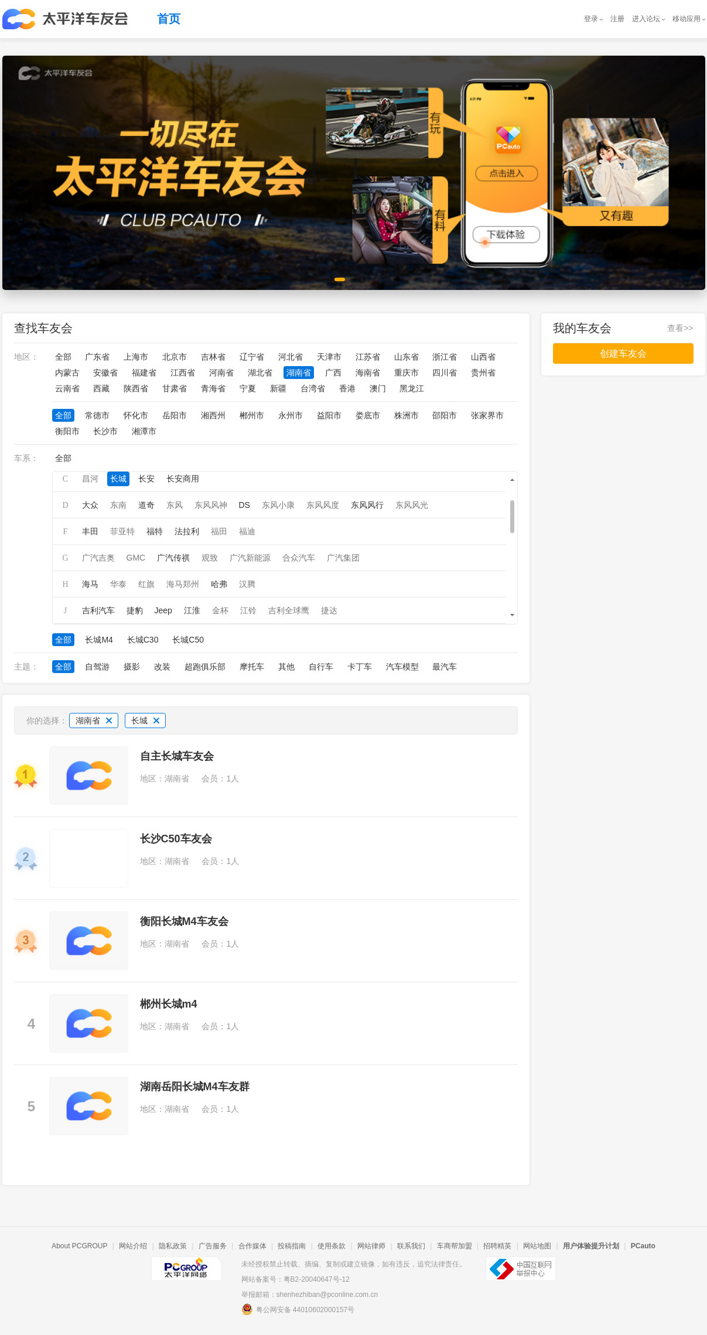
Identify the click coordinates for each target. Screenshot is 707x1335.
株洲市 (406, 415)
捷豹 (135, 610)
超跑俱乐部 (205, 666)
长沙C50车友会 (176, 839)
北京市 (174, 356)
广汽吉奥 (98, 557)
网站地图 (537, 1246)
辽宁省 (252, 356)
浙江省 (444, 356)
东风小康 (278, 505)
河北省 (290, 356)
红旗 (146, 584)
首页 (168, 18)
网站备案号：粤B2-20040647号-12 (295, 1279)
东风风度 (322, 505)
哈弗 (219, 584)
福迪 (247, 531)
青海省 (213, 388)
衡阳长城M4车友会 (184, 921)
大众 (90, 505)
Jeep (163, 610)
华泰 (118, 584)
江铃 (248, 610)
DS (244, 505)
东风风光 (411, 505)
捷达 (329, 610)
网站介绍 (133, 1246)
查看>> (680, 328)
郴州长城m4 (168, 1004)
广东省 (97, 356)
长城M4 (98, 639)
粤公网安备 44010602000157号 (298, 1309)
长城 (118, 478)
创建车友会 (623, 353)
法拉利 (187, 531)
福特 (154, 531)
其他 (286, 666)
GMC (136, 557)
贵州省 (483, 372)
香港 (347, 388)
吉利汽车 (98, 610)
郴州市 (252, 415)
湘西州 (213, 415)
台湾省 (312, 388)
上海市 (136, 356)
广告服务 (213, 1246)
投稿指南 (292, 1246)
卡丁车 (359, 666)
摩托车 (252, 666)
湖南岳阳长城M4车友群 (195, 1086)
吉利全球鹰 (288, 610)
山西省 (483, 356)
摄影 (132, 666)
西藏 (101, 388)
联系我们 (411, 1246)
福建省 (144, 372)
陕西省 (136, 388)
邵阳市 (444, 415)
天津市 (329, 356)
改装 (162, 666)
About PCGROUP (79, 1246)
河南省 (221, 372)
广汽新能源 (250, 557)
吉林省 (213, 356)
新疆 (278, 388)
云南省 (67, 388)
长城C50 (188, 639)
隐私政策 (173, 1246)
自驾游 (97, 666)
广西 (333, 372)
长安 (146, 478)
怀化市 (136, 415)
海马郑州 (182, 584)
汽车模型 (402, 666)
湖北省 (260, 372)
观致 (209, 557)
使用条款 (331, 1246)
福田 (219, 531)
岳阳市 (174, 415)
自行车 (321, 666)
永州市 (290, 415)
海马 (90, 584)
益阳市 (329, 415)
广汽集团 (343, 557)
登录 (591, 19)
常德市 (97, 415)
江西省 (182, 372)
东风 (174, 505)
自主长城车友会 (177, 756)
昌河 (90, 478)
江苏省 (368, 356)
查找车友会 (43, 328)
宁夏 (248, 388)
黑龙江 (411, 388)
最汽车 (444, 666)
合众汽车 (298, 557)
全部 (63, 356)
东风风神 (210, 505)
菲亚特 (122, 531)
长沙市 (105, 431)
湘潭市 (144, 431)
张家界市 (487, 415)
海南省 (368, 372)
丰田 (90, 531)
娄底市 (368, 415)
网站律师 (371, 1246)
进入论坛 (646, 19)
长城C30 (143, 639)
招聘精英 (497, 1246)
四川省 (444, 372)
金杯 (220, 610)
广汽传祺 (173, 557)
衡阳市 (67, 431)
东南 (118, 505)
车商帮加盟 (454, 1246)
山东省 (406, 356)
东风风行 (367, 505)
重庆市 (406, 372)
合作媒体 (252, 1246)
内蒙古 (67, 372)
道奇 (146, 505)
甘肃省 (174, 388)
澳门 (378, 388)
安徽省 (105, 372)
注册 (617, 19)
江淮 (192, 610)
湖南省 (298, 372)
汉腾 (247, 584)
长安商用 (182, 478)
